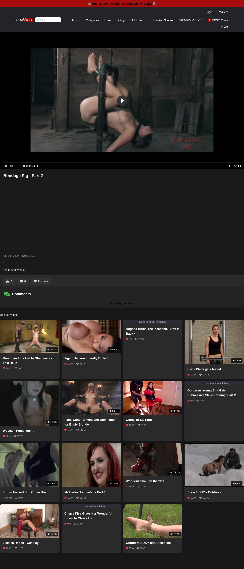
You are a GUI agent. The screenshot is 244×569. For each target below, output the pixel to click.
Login (209, 12)
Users (107, 20)
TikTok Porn (137, 20)
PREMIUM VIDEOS (190, 20)
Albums (75, 20)
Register (223, 12)
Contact (223, 27)
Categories (92, 20)
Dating (121, 20)
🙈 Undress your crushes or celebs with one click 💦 (122, 3)
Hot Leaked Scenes (161, 20)
